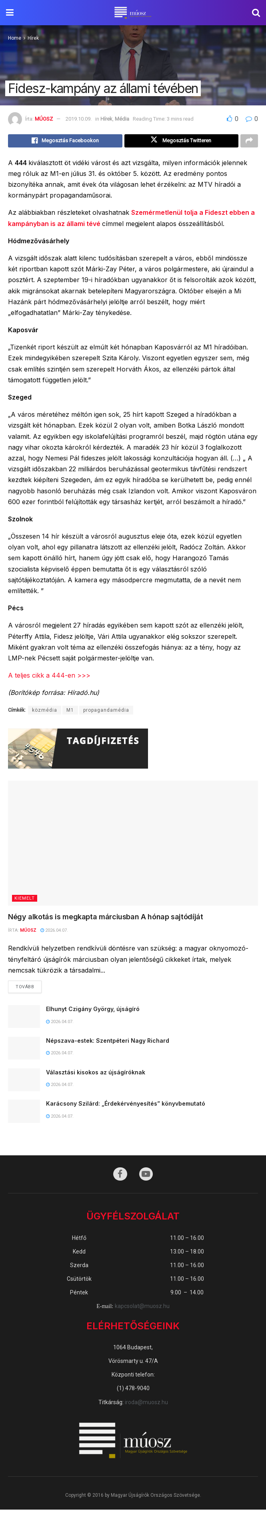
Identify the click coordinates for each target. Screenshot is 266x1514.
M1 (70, 712)
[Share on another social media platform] (249, 141)
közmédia (44, 712)
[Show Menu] (10, 12)
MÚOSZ (44, 119)
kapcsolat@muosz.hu (142, 1310)
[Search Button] (256, 12)
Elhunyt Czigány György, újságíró (93, 1012)
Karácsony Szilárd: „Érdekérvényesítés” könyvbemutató (125, 1107)
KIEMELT (24, 900)
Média (122, 119)
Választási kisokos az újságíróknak (95, 1075)
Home (14, 38)
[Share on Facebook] (65, 141)
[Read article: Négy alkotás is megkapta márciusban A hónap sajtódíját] (133, 845)
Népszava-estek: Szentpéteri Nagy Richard (107, 1043)
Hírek (33, 38)
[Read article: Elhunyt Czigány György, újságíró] (24, 1020)
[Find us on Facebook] (119, 1178)
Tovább (29, 988)
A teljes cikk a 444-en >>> (49, 677)
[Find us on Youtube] (146, 1178)
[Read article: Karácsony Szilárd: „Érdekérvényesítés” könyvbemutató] (24, 1114)
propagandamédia (106, 712)
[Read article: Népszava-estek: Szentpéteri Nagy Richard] (24, 1051)
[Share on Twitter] (181, 141)
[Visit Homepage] (132, 13)
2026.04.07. (54, 932)
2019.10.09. (79, 119)
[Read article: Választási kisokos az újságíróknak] (24, 1083)
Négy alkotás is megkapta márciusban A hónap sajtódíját (105, 918)
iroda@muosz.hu (146, 1406)
